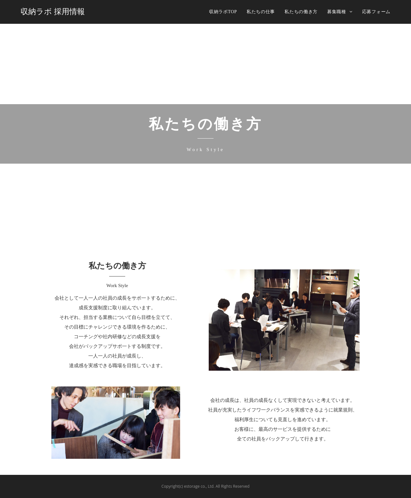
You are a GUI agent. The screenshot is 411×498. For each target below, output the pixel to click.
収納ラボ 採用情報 (53, 11)
